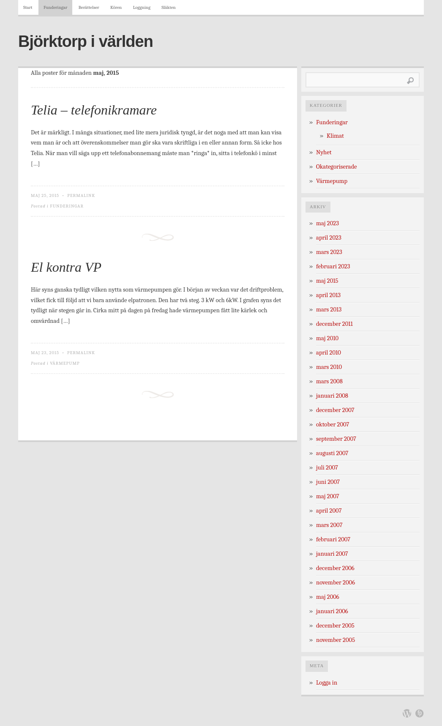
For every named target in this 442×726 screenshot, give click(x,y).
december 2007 (335, 410)
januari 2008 (332, 395)
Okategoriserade (336, 166)
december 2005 (335, 625)
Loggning (141, 7)
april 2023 (328, 237)
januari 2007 (332, 553)
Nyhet (323, 152)
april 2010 (328, 352)
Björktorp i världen (85, 41)
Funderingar (55, 7)
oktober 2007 (332, 424)
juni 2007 (328, 482)
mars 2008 (329, 381)
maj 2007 (327, 496)
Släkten (168, 7)
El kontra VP (66, 267)
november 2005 (335, 640)
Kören (116, 7)
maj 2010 (327, 338)
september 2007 (336, 438)
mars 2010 (329, 367)
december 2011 (334, 324)
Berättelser (89, 7)
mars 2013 (328, 309)
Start (28, 7)
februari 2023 (333, 266)
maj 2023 (327, 223)
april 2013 (328, 295)
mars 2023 (329, 252)
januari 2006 (332, 611)
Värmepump (64, 363)
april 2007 (329, 510)
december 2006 (335, 568)
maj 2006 (327, 596)
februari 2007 (333, 539)
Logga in (326, 682)
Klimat (335, 135)
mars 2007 (329, 525)
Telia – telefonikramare (94, 109)
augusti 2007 (332, 453)
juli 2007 (327, 467)
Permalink (81, 195)
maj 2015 (327, 280)
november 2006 (335, 582)
